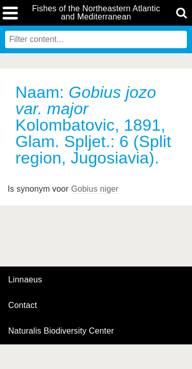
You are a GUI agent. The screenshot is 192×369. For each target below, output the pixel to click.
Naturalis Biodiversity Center (61, 331)
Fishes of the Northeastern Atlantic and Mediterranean (96, 13)
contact (22, 305)
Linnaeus (25, 280)
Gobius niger (95, 188)
